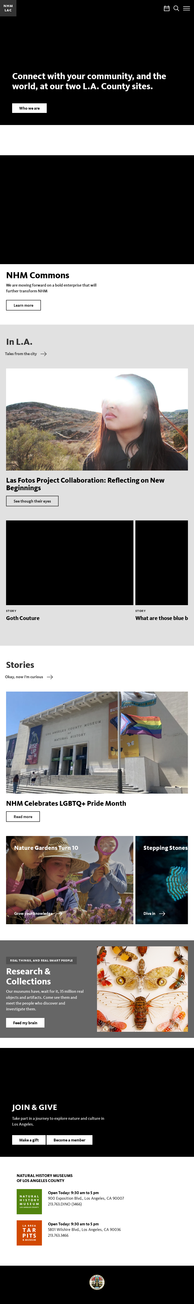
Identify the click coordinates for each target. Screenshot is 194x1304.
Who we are (29, 108)
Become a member (69, 1147)
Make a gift (29, 1147)
